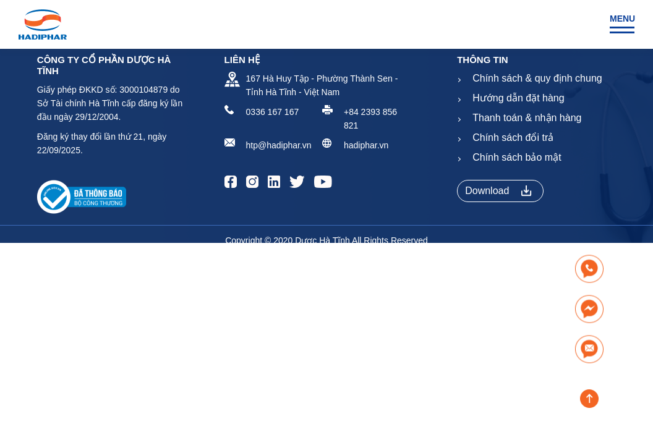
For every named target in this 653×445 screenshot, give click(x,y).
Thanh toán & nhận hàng (526, 117)
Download (498, 191)
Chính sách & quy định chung (537, 78)
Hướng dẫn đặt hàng (518, 98)
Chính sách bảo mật (516, 157)
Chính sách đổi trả (512, 137)
